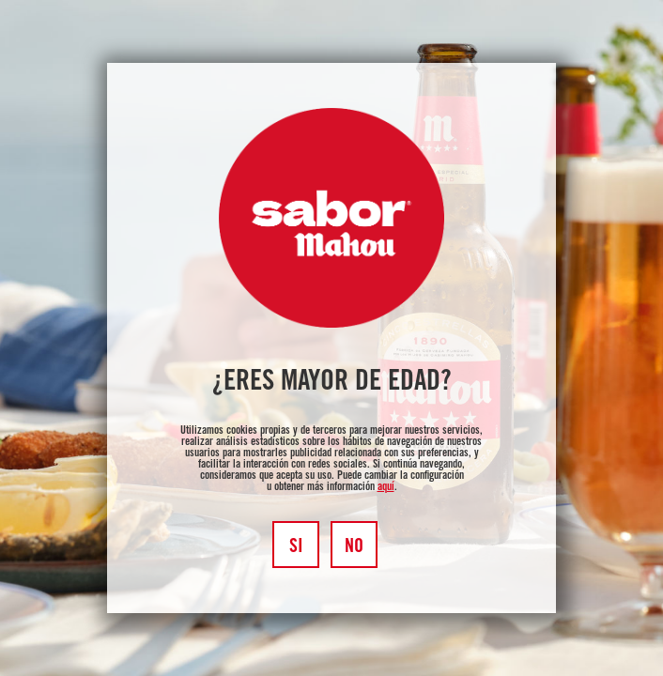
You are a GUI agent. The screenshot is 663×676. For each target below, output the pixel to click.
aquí (386, 487)
